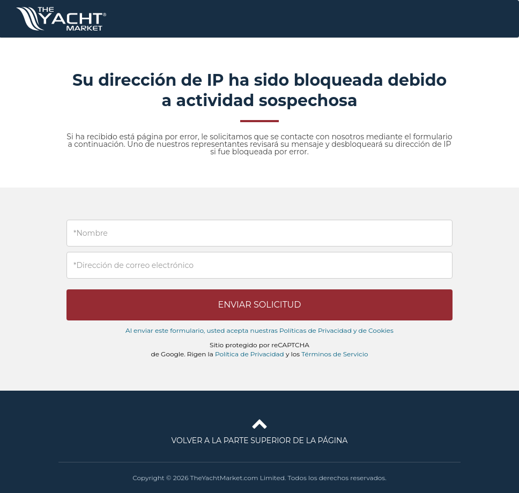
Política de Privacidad (249, 354)
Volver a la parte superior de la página (260, 429)
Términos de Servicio (334, 354)
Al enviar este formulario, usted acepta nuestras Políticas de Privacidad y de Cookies (259, 330)
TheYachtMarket (61, 18)
